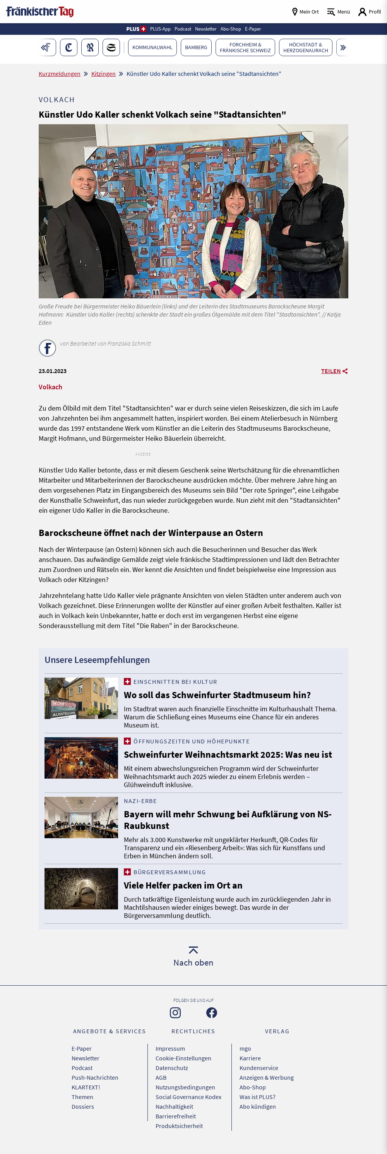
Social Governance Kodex (188, 1097)
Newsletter (85, 1058)
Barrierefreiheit (176, 1116)
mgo (245, 1048)
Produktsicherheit (179, 1126)
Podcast (82, 1068)
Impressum (170, 1048)
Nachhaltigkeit (174, 1106)
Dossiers (83, 1106)
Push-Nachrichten (95, 1077)
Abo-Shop (253, 1087)
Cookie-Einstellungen (183, 1058)
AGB (161, 1077)
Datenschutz (172, 1068)
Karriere (250, 1058)
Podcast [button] (183, 29)
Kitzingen (103, 73)
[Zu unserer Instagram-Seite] (175, 1013)
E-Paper (82, 1048)
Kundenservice (259, 1068)
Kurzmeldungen (59, 73)
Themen (82, 1097)
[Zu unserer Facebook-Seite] (211, 1013)
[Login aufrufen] (369, 11)
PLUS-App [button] (160, 29)
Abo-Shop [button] (231, 29)
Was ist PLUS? (258, 1097)
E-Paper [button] (253, 29)
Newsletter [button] (206, 29)
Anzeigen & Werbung (267, 1077)
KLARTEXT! (86, 1087)
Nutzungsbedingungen (185, 1087)
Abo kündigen (258, 1106)
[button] (136, 29)
